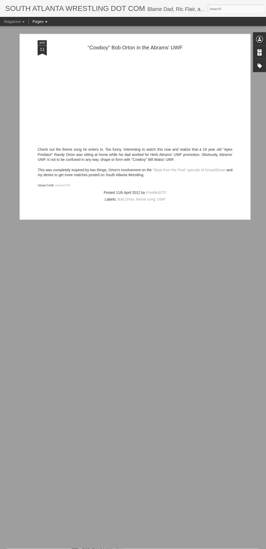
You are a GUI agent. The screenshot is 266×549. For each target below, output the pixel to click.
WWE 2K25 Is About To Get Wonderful (116, 484)
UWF (161, 155)
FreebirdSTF (156, 148)
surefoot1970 (62, 141)
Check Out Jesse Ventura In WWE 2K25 (118, 543)
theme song (145, 155)
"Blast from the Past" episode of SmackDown (189, 126)
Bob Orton (125, 155)
